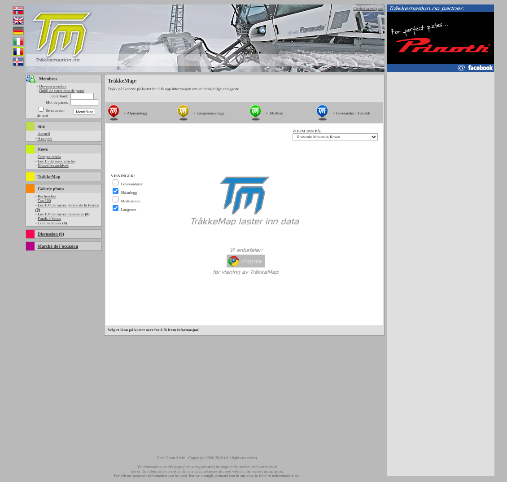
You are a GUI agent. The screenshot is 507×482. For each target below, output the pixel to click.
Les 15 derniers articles (56, 161)
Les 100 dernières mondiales (64, 214)
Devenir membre (52, 86)
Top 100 (44, 200)
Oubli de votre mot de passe (61, 90)
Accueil (43, 133)
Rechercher (47, 196)
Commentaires (52, 223)
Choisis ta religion (368, 8)
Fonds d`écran (49, 218)
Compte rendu (49, 156)
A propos (44, 138)
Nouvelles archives (53, 165)
